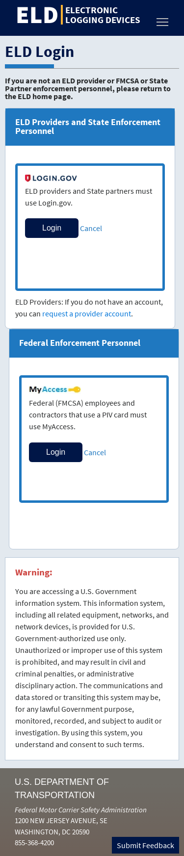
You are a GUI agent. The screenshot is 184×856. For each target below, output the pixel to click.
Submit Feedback (145, 845)
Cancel (91, 228)
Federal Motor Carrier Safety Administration (81, 809)
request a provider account (86, 313)
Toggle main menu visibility (163, 19)
